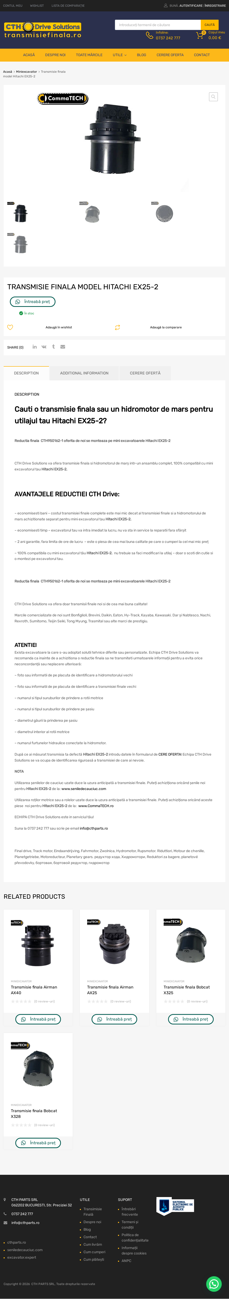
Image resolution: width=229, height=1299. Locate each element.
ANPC (126, 1261)
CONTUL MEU (12, 6)
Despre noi (55, 55)
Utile (120, 55)
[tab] (26, 373)
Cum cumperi (94, 1252)
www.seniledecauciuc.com (83, 789)
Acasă (29, 55)
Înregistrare (215, 6)
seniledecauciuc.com (25, 1250)
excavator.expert (21, 1257)
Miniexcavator (26, 71)
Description (26, 373)
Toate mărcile (89, 55)
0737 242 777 (168, 38)
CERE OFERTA (169, 754)
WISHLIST (37, 6)
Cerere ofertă (145, 373)
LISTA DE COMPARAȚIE (68, 6)
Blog (141, 55)
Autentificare (191, 6)
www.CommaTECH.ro (96, 806)
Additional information (84, 373)
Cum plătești (94, 1260)
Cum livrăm (93, 1245)
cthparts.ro (16, 1242)
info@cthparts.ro (94, 828)
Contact (202, 55)
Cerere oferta (170, 55)
